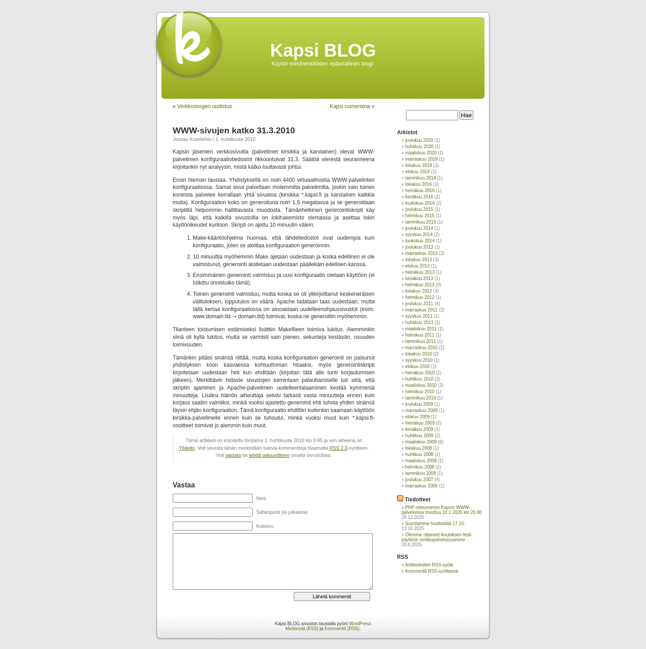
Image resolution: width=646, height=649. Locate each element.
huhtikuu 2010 (419, 379)
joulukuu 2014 (419, 228)
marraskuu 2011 (421, 309)
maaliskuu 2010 (420, 385)
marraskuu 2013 (421, 253)
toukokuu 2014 (420, 240)
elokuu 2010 (417, 366)
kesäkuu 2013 (419, 278)
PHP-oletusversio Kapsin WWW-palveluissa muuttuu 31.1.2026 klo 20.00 (442, 510)
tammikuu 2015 (420, 221)
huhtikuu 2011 (419, 322)
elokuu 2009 (417, 416)
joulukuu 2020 (419, 140)
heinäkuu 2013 (420, 272)
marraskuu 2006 (421, 485)
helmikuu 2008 (419, 467)
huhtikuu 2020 (419, 146)
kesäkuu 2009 (419, 429)
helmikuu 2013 (419, 284)
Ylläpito (187, 448)
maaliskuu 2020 (420, 152)
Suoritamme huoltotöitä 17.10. (435, 523)
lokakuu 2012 (418, 291)
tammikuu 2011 (420, 341)
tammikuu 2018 (420, 177)
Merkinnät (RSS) (302, 628)
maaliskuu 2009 (420, 441)
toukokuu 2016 (420, 203)
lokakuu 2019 (418, 165)
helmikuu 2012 (419, 297)
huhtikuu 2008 (419, 454)
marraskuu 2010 (421, 347)
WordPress (360, 623)
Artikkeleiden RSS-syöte (429, 564)
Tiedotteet (417, 499)
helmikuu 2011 (419, 335)
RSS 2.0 (338, 448)
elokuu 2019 (417, 171)
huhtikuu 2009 (419, 435)
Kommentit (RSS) (341, 628)
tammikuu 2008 (420, 473)
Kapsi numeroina (350, 106)
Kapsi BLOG (323, 50)
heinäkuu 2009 (420, 423)
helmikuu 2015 (419, 215)
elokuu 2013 (417, 265)
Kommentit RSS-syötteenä (431, 571)
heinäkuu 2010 (420, 372)
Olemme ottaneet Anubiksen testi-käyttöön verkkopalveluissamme (437, 537)
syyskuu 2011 (418, 316)
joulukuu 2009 (419, 404)
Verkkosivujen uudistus (204, 106)
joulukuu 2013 (419, 247)
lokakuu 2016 (418, 184)
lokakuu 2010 (418, 353)
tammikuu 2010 (420, 397)
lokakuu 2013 (418, 259)
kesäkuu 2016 (419, 196)
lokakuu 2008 (418, 448)
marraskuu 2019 (421, 159)
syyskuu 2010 (418, 360)
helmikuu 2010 (419, 391)
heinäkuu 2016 (420, 190)
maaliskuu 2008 (420, 460)
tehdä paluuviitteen (269, 455)
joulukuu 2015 (419, 209)
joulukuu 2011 (419, 303)
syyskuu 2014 (418, 234)
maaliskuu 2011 (420, 328)
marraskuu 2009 (421, 410)
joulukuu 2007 (419, 479)
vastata (233, 455)
